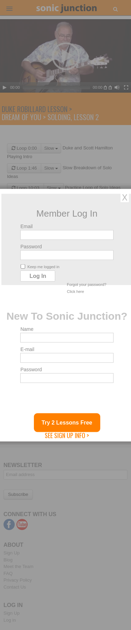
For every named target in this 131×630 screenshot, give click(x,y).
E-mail (27, 349)
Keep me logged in (40, 266)
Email (26, 226)
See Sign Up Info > (67, 435)
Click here (75, 291)
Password (31, 246)
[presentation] (73, 399)
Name (26, 329)
